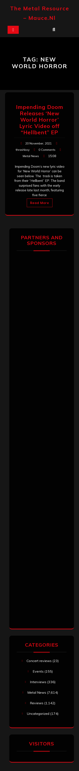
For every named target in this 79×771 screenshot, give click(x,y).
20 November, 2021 (38, 143)
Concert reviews (39, 661)
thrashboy (22, 150)
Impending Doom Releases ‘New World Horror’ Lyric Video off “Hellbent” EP (39, 120)
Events (38, 671)
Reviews (36, 703)
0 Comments (47, 150)
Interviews (38, 682)
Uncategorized (38, 713)
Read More (39, 203)
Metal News (31, 156)
